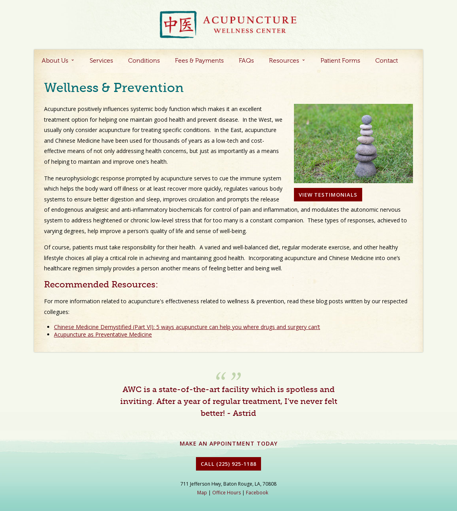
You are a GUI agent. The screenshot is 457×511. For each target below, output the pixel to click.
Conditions (144, 61)
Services (101, 61)
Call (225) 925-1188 (228, 463)
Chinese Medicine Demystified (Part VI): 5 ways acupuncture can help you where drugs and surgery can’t (187, 327)
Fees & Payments (199, 61)
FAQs (246, 61)
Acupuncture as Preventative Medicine (103, 334)
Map (202, 492)
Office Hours (226, 492)
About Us (55, 61)
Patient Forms (340, 61)
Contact (386, 61)
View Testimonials (328, 194)
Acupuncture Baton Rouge (228, 25)
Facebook (257, 492)
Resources (284, 61)
